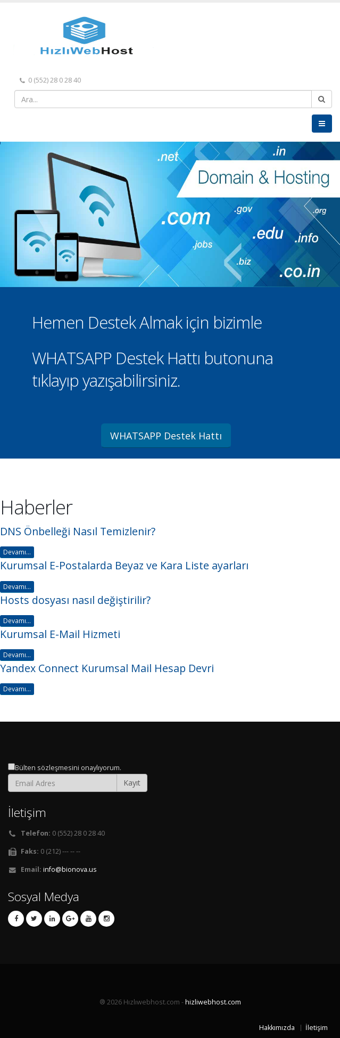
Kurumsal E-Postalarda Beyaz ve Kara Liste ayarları (124, 565)
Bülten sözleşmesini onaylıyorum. (68, 767)
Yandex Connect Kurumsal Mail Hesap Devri (107, 668)
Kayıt (131, 783)
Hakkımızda (277, 1027)
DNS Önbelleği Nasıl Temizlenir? (77, 531)
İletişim (316, 1027)
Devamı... (17, 552)
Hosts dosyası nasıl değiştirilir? (75, 600)
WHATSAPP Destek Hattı (166, 435)
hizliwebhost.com (213, 1002)
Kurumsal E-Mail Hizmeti (60, 634)
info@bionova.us (70, 869)
